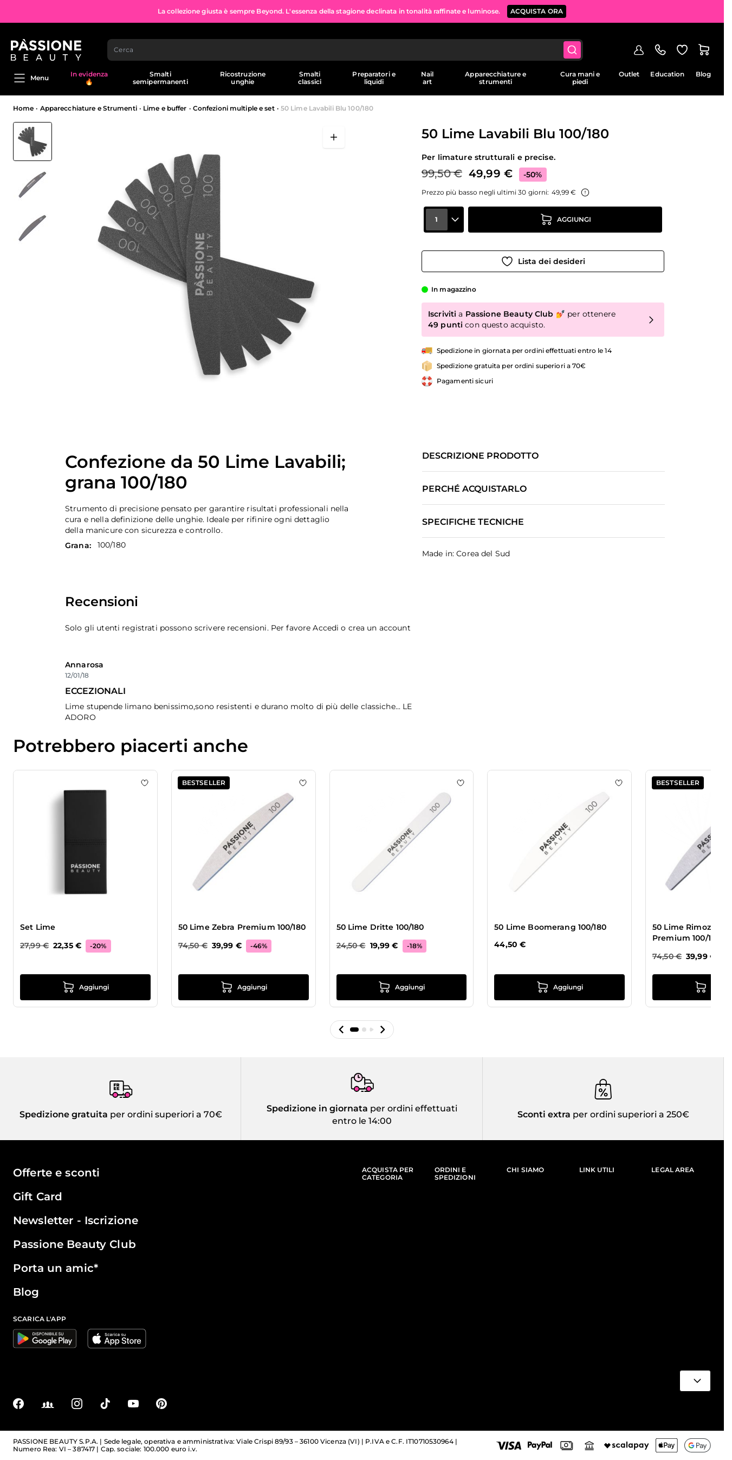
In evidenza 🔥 (89, 78)
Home (23, 108)
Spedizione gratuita (64, 1114)
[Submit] (575, 41)
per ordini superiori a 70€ (165, 1114)
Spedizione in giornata (317, 1108)
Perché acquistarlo (474, 489)
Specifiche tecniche (473, 522)
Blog (703, 74)
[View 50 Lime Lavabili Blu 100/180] (32, 141)
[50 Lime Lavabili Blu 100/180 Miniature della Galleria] (32, 185)
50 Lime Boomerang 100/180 (550, 927)
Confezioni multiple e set (234, 108)
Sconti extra (544, 1114)
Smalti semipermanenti (160, 78)
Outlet (629, 74)
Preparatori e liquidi (374, 78)
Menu (31, 78)
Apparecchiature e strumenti (495, 78)
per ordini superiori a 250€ (630, 1114)
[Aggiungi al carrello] (565, 227)
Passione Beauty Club (74, 1244)
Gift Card (37, 1196)
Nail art (427, 78)
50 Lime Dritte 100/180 (380, 927)
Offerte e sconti (56, 1172)
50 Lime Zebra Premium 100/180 (242, 927)
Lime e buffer (165, 108)
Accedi (326, 628)
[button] (341, 1029)
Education (667, 74)
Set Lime (37, 927)
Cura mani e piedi (580, 78)
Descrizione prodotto (480, 456)
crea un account (379, 628)
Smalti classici (309, 78)
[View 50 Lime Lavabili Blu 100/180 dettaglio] (32, 184)
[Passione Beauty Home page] (48, 41)
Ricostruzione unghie (243, 78)
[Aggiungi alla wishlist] (543, 257)
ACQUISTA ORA (536, 11)
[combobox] (347, 41)
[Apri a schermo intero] (334, 137)
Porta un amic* (55, 1268)
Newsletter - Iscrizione (75, 1220)
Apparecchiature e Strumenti (88, 108)
